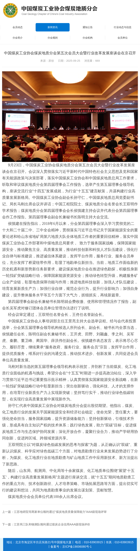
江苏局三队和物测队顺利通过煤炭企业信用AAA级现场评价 (52, 524)
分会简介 (18, 37)
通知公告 (88, 27)
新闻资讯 (53, 27)
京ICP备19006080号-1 (77, 546)
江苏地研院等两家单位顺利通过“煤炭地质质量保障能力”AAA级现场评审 (60, 511)
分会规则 (53, 37)
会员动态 (18, 27)
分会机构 (88, 37)
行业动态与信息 (122, 27)
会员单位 (123, 37)
